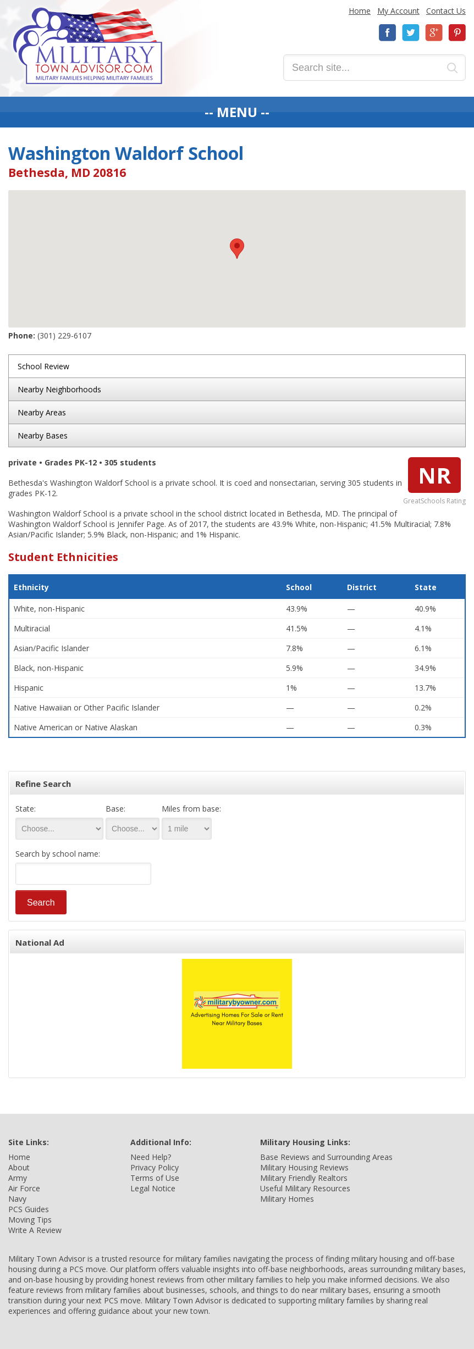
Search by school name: (57, 853)
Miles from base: (191, 808)
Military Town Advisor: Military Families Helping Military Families (87, 46)
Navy (17, 1198)
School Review (43, 366)
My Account (398, 10)
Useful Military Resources (305, 1188)
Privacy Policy (154, 1167)
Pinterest (457, 32)
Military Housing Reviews (304, 1167)
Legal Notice (152, 1188)
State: (25, 808)
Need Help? (150, 1157)
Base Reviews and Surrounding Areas (326, 1157)
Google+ (434, 32)
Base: (115, 808)
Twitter (411, 32)
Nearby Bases (43, 435)
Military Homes (287, 1198)
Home (360, 10)
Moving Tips (30, 1219)
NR (434, 475)
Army (17, 1178)
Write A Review (35, 1230)
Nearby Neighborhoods (59, 389)
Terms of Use (154, 1178)
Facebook (387, 32)
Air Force (24, 1188)
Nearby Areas (42, 412)
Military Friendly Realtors (304, 1178)
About (19, 1167)
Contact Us (446, 10)
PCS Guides (28, 1209)
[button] (237, 248)
